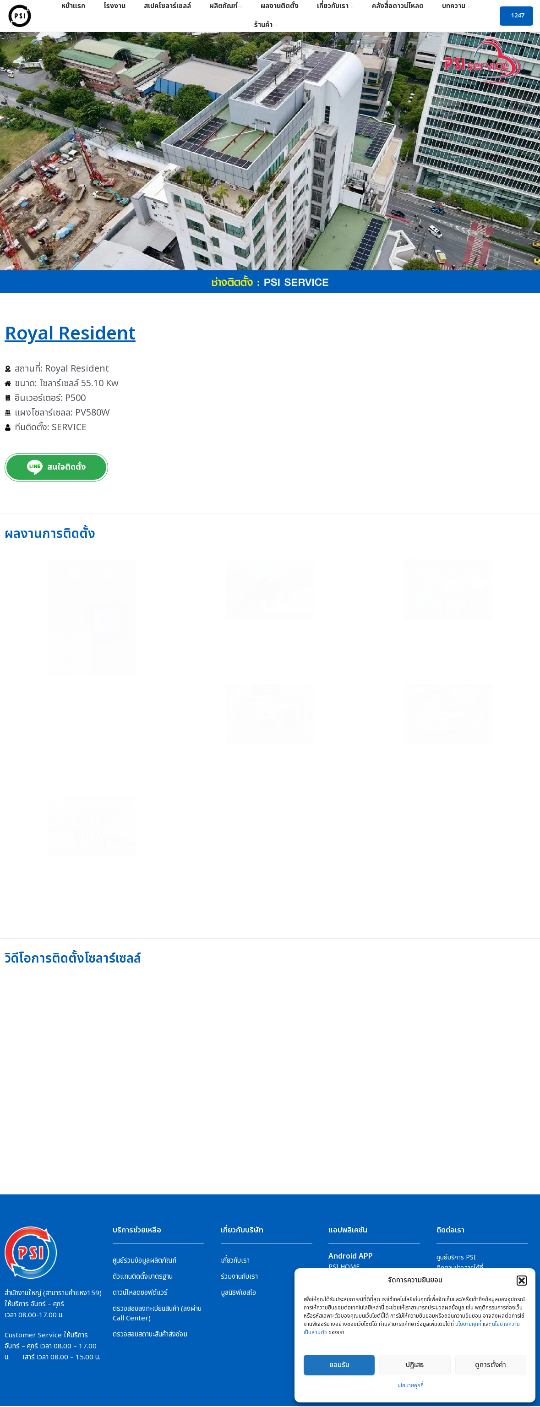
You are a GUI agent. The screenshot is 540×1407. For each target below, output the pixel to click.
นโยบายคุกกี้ (468, 1324)
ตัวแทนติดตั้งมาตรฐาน (143, 1277)
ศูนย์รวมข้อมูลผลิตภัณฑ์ (144, 1261)
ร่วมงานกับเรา (239, 1277)
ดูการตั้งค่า (490, 1365)
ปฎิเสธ (415, 1365)
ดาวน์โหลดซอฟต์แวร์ (140, 1293)
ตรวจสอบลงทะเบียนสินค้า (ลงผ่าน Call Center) (157, 1314)
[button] (521, 1280)
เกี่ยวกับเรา (235, 1261)
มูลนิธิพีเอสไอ (238, 1293)
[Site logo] (20, 16)
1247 (517, 15)
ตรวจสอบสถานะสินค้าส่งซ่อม (150, 1335)
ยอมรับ (339, 1365)
